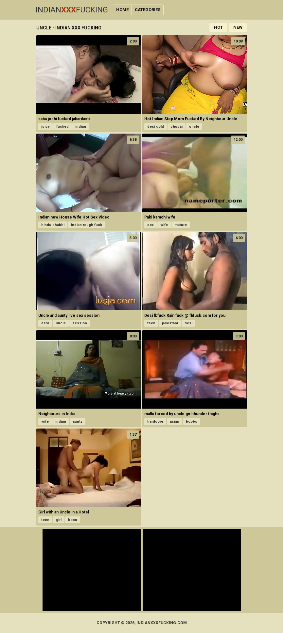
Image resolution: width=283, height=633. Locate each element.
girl (59, 520)
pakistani (170, 323)
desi (45, 323)
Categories (147, 9)
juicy (45, 126)
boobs (191, 421)
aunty (77, 421)
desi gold (155, 126)
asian (174, 421)
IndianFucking (72, 9)
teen (151, 323)
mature (180, 225)
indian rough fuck (86, 225)
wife (164, 225)
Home (122, 9)
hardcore (155, 421)
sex (150, 225)
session (79, 323)
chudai (176, 126)
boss (72, 520)
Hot (218, 27)
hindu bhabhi (52, 225)
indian (80, 126)
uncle (194, 126)
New (237, 27)
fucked (62, 126)
